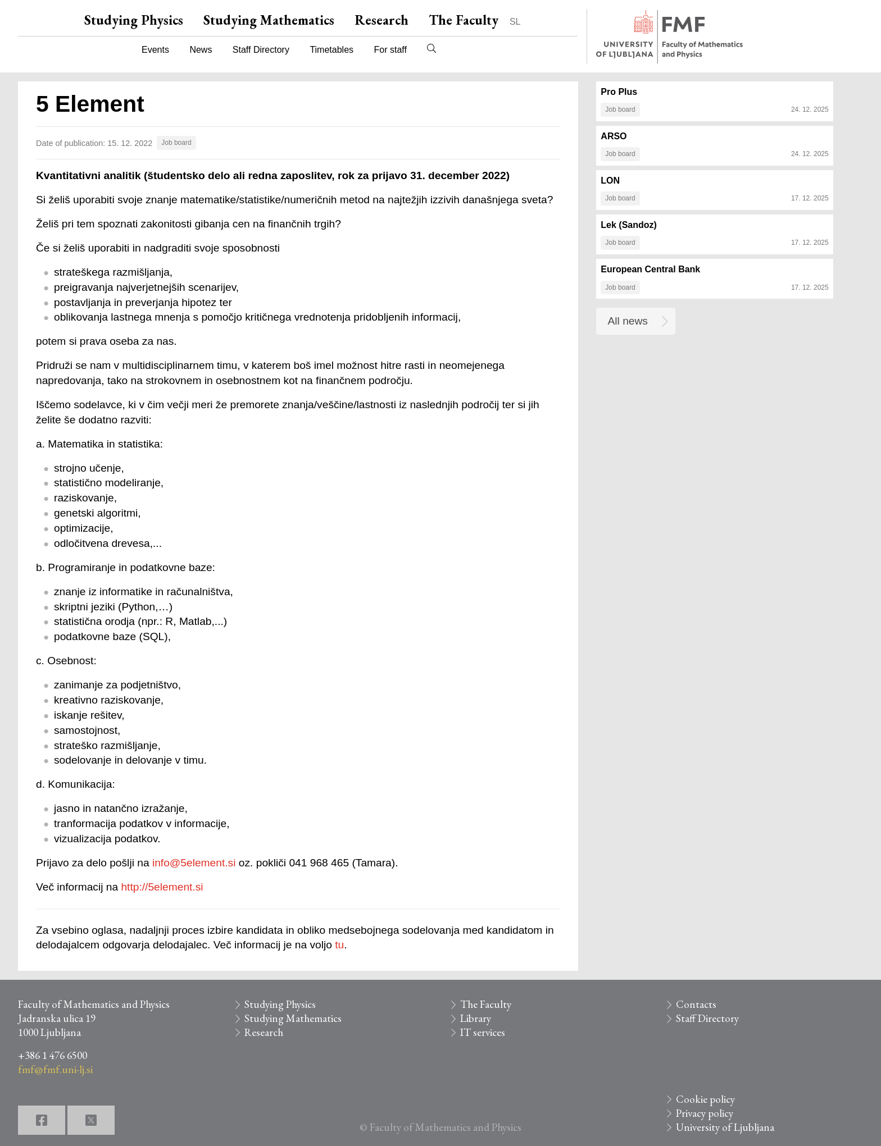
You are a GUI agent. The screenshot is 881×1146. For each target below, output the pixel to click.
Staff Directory (261, 49)
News (200, 49)
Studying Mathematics (268, 20)
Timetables (331, 49)
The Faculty (463, 20)
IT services (482, 1032)
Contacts (696, 1004)
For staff (390, 49)
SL (515, 21)
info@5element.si (194, 863)
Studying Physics (133, 20)
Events (155, 49)
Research (381, 20)
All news (628, 321)
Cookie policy (705, 1099)
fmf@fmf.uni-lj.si (55, 1069)
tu (339, 945)
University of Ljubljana (725, 1127)
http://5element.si (162, 887)
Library (475, 1018)
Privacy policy (704, 1113)
